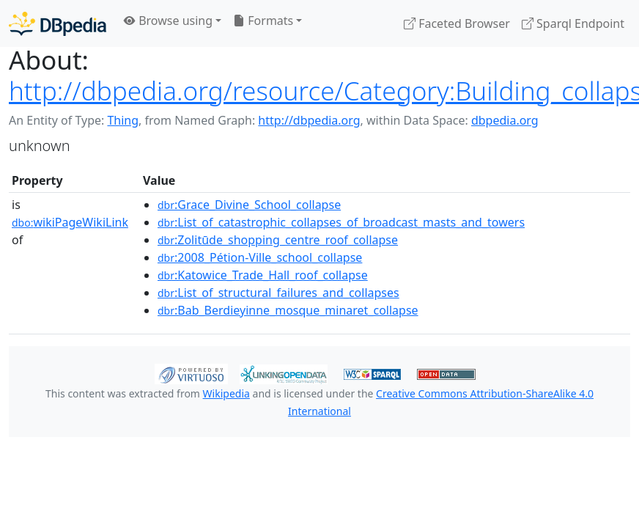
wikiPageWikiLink (70, 222)
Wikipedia (226, 393)
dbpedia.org (505, 120)
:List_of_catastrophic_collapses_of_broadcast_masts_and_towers (341, 222)
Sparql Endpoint (573, 23)
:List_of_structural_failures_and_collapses (278, 293)
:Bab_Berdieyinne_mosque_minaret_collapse (288, 310)
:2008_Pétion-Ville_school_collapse (260, 257)
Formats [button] (263, 20)
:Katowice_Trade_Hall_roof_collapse (263, 275)
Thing (122, 120)
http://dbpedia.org (309, 120)
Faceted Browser (457, 23)
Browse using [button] (168, 20)
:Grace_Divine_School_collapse (249, 205)
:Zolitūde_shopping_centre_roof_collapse (278, 240)
